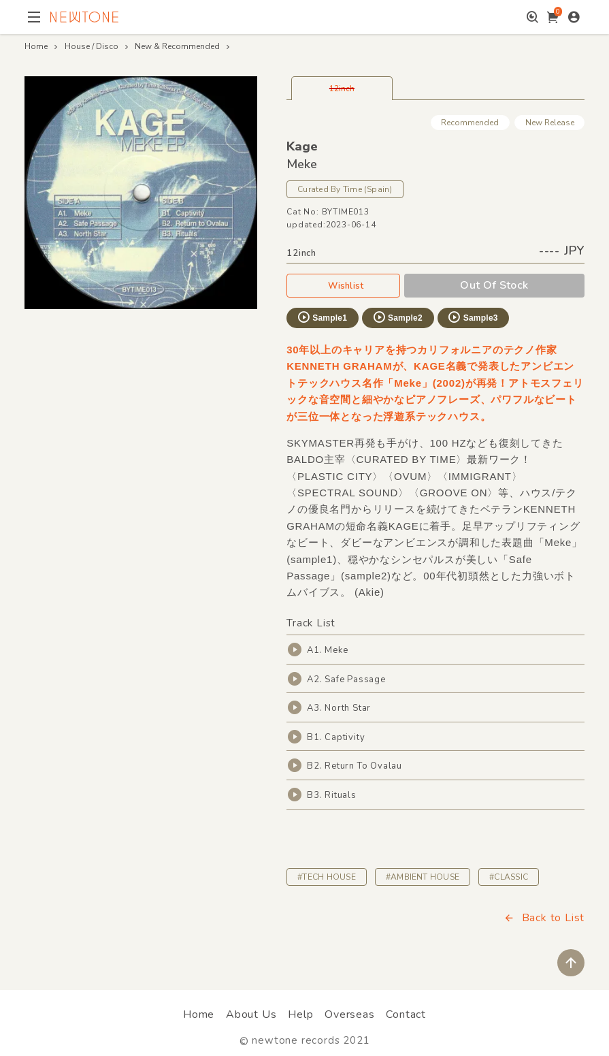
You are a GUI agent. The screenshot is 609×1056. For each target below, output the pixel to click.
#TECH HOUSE (326, 876)
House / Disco (91, 46)
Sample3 (472, 317)
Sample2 (397, 317)
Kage (302, 146)
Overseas (349, 1014)
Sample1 (322, 317)
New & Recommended (177, 46)
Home (36, 46)
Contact (406, 1014)
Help (300, 1014)
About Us (251, 1014)
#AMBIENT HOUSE (422, 876)
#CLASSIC (508, 876)
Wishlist (343, 285)
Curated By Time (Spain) (345, 189)
